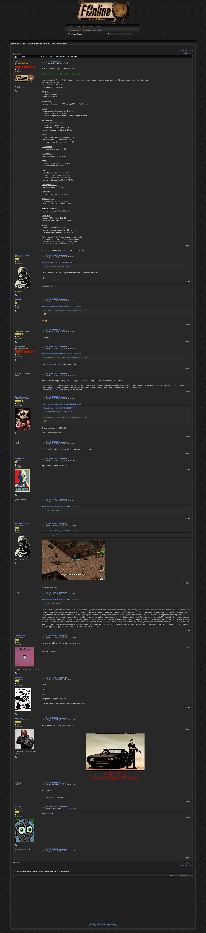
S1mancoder (20, 346)
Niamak (18, 330)
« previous (184, 50)
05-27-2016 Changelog (55, 61)
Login (90, 26)
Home (70, 26)
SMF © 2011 (101, 924)
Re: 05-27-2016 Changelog (56, 255)
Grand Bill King (21, 458)
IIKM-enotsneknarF (22, 255)
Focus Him (19, 299)
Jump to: (171, 875)
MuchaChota (20, 636)
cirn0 (17, 61)
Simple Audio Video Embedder (98, 926)
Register (98, 26)
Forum (77, 26)
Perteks (18, 806)
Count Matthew (21, 397)
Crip (116, 926)
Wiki (84, 26)
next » (190, 50)
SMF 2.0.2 (93, 924)
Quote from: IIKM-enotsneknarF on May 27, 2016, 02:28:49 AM (61, 306)
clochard (18, 677)
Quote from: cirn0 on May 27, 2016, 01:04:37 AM (57, 262)
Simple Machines (111, 924)
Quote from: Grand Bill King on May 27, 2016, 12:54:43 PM (60, 506)
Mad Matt (18, 718)
